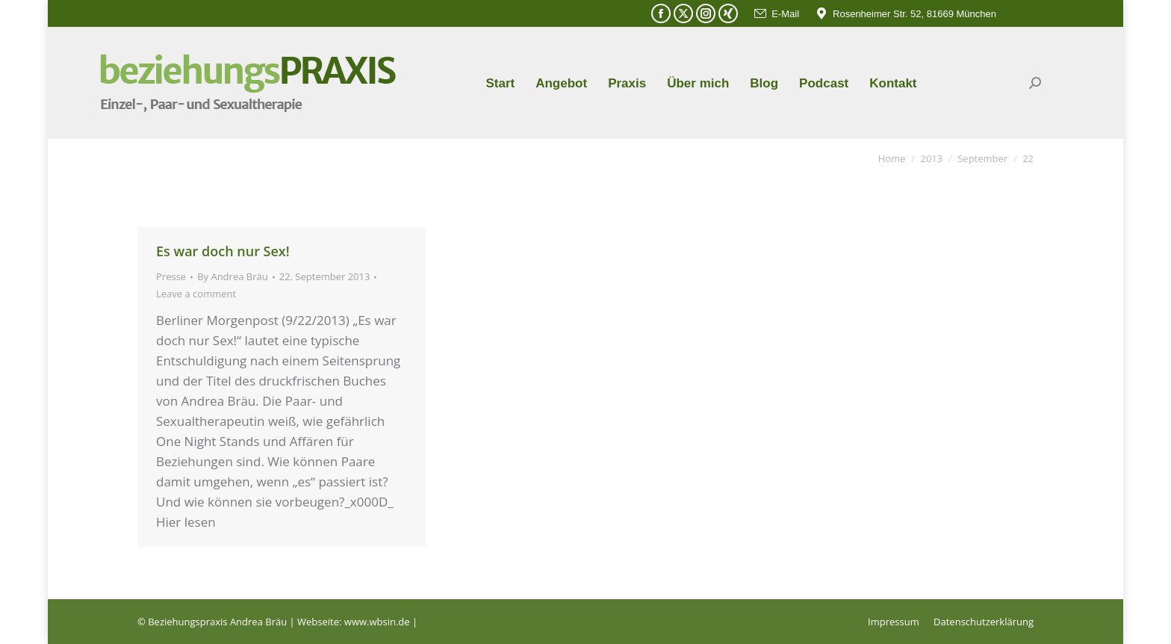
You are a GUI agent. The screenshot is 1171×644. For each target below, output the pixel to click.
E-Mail (776, 14)
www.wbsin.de (377, 621)
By (232, 276)
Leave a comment (196, 293)
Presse (171, 276)
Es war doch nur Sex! (223, 251)
